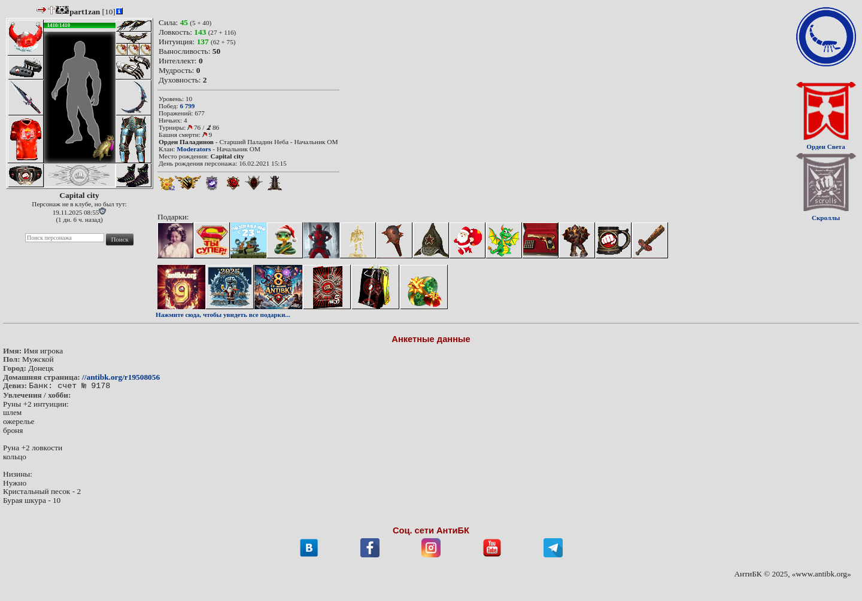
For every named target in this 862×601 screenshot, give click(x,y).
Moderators (194, 148)
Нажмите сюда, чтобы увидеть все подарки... (223, 314)
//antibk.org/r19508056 (121, 377)
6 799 (187, 105)
